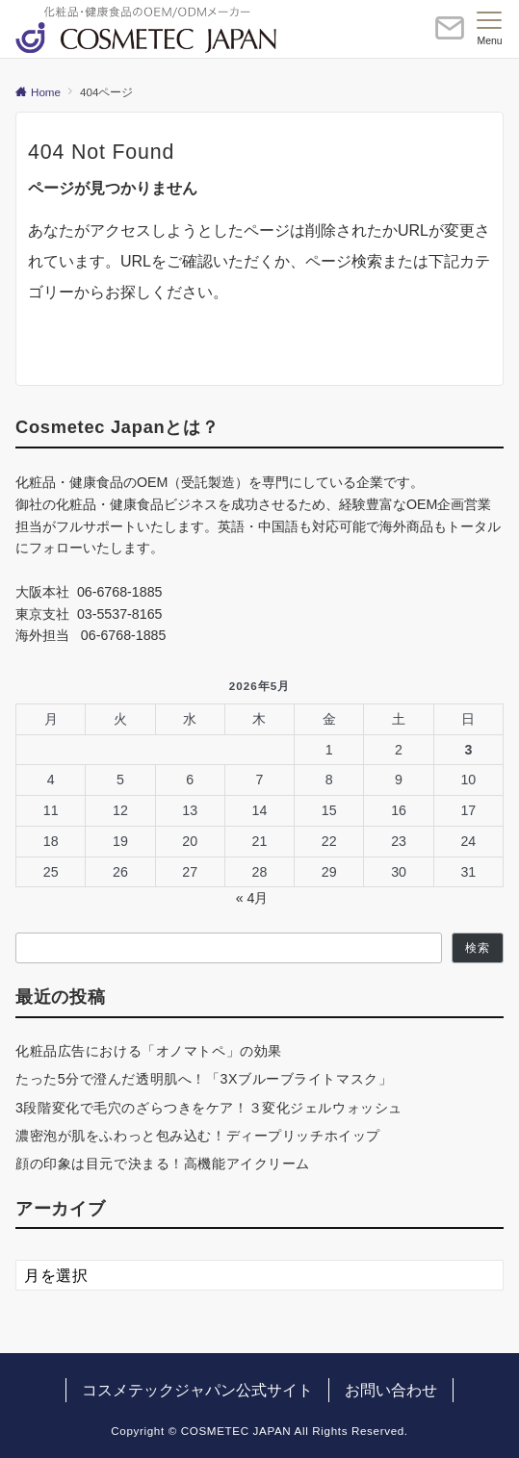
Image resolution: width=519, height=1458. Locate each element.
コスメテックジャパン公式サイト (197, 1389)
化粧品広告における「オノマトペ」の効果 (148, 1051)
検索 (477, 947)
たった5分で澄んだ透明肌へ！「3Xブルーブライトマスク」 (203, 1079)
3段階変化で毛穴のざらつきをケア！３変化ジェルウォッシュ (208, 1107)
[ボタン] (449, 36)
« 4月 (252, 898)
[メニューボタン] (490, 29)
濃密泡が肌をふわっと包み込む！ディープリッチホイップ (197, 1135)
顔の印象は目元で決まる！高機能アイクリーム (162, 1163)
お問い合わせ (391, 1389)
